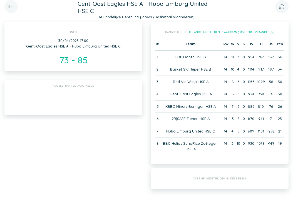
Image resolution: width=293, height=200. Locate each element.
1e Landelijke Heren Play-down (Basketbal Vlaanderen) (231, 32)
